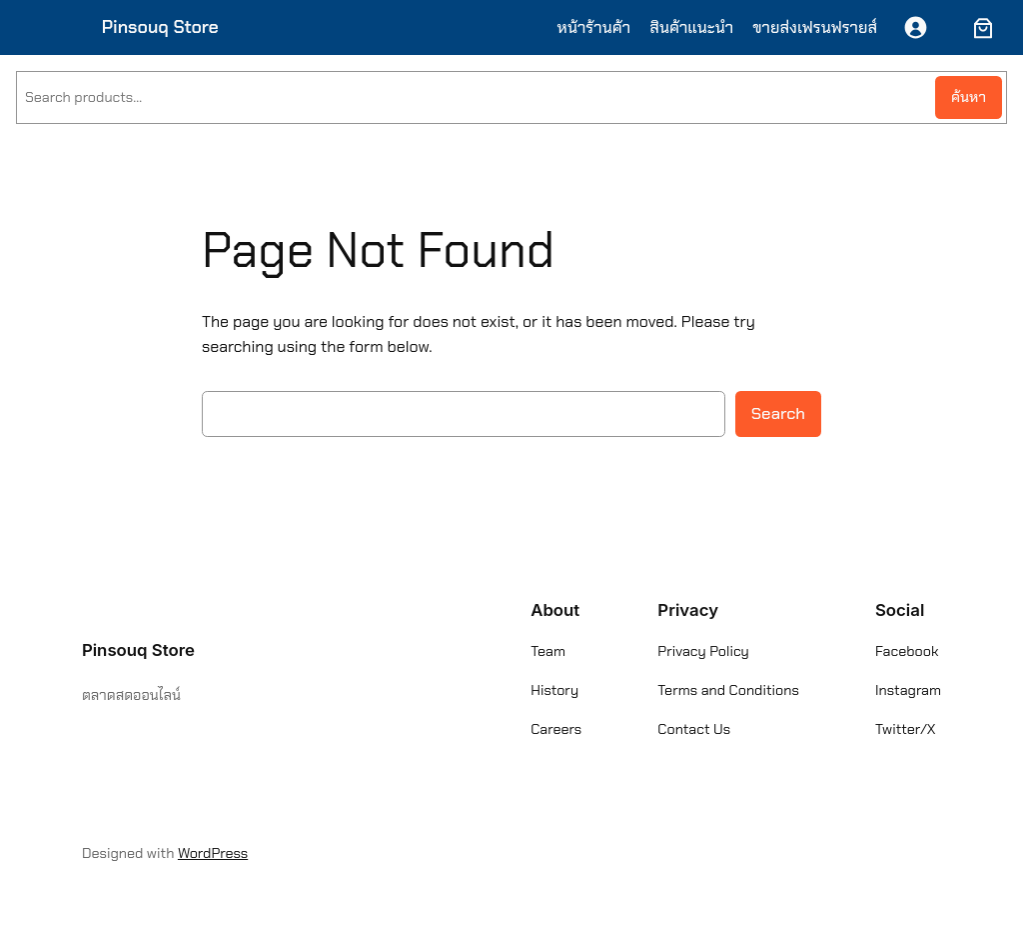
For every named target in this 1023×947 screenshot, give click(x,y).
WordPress (213, 853)
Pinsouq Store (160, 26)
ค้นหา (968, 97)
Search (778, 413)
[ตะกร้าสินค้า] (979, 28)
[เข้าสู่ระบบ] (915, 27)
